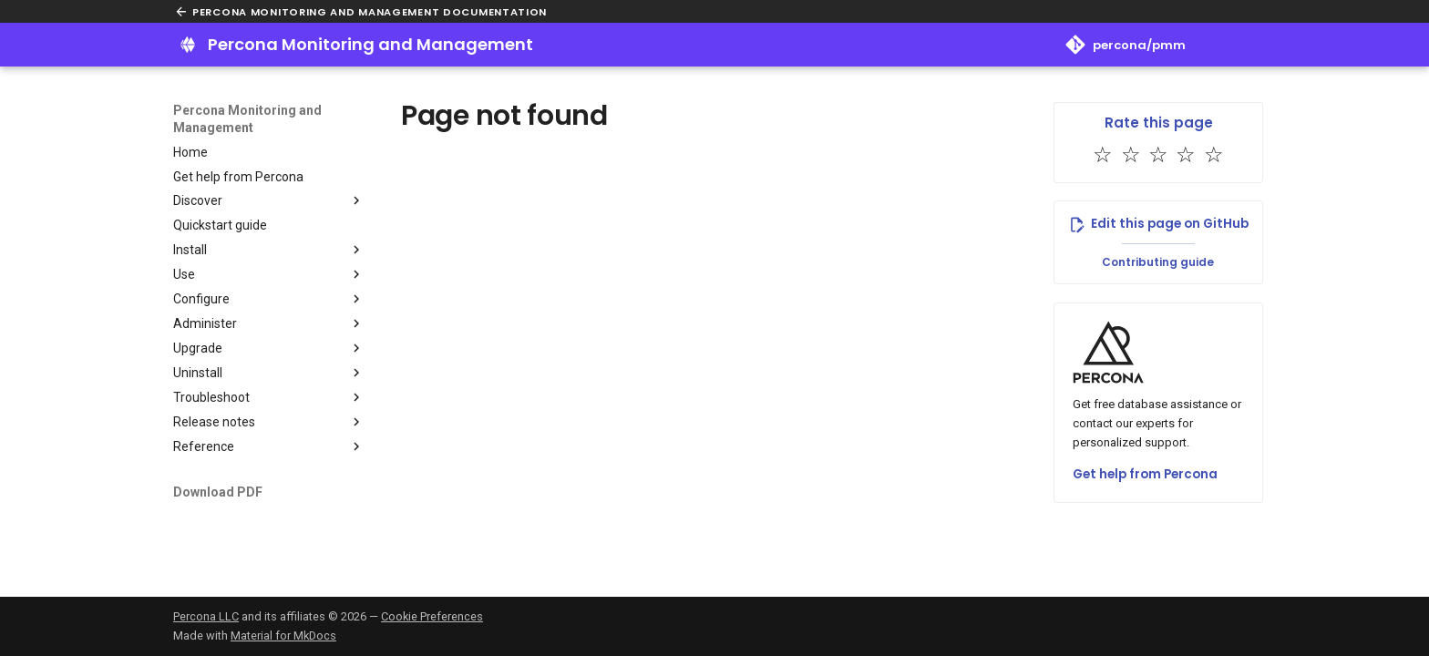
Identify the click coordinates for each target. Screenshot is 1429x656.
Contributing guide (1158, 262)
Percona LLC (206, 616)
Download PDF (217, 492)
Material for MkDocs (283, 635)
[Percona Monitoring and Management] (188, 44)
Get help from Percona (1145, 474)
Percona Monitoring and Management (247, 118)
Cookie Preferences (432, 616)
